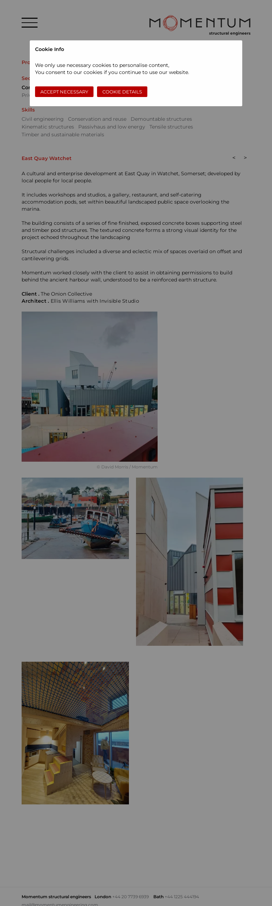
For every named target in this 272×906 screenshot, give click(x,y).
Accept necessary (64, 92)
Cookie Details (122, 92)
